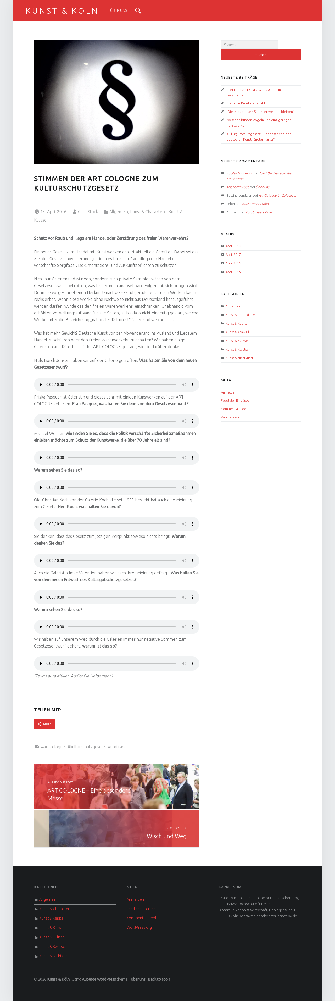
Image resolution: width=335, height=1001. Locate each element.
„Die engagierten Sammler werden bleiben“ (260, 111)
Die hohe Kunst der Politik (246, 103)
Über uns (118, 10)
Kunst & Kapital (237, 323)
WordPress (106, 979)
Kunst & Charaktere (148, 211)
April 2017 (233, 254)
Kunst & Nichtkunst (239, 358)
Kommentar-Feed (234, 409)
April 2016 (233, 263)
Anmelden (229, 392)
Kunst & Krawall (237, 332)
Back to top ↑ (159, 979)
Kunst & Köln (62, 10)
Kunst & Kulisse (237, 340)
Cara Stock (88, 211)
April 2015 (233, 272)
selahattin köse (237, 187)
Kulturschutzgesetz (87, 746)
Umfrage (118, 746)
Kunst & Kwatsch (238, 349)
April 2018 (233, 246)
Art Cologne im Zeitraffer (278, 195)
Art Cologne (54, 746)
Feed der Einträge (235, 400)
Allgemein (118, 211)
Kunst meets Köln (255, 204)
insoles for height (239, 173)
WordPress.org (232, 417)
